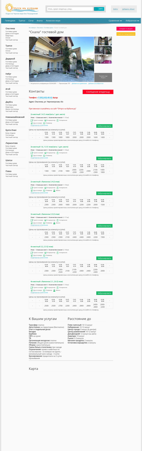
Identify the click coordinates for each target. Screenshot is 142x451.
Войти (115, 9)
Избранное (132, 20)
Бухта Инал (11, 130)
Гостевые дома (11, 49)
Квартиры (9, 107)
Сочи (31, 20)
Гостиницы (10, 64)
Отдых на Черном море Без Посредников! (22, 14)
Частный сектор (12, 53)
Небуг (8, 73)
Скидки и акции (126, 28)
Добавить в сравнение (79, 83)
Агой (8, 89)
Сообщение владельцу (98, 92)
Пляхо (8, 171)
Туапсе (22, 20)
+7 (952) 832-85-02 (44, 97)
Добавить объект (128, 9)
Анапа (40, 20)
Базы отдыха (10, 133)
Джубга (9, 102)
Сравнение (115, 20)
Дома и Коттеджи (12, 66)
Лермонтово (12, 143)
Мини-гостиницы (12, 109)
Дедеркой (10, 58)
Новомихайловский (15, 117)
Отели (8, 51)
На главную (32, 27)
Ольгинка (10, 28)
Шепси (9, 160)
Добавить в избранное (95, 83)
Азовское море (53, 20)
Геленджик (10, 20)
